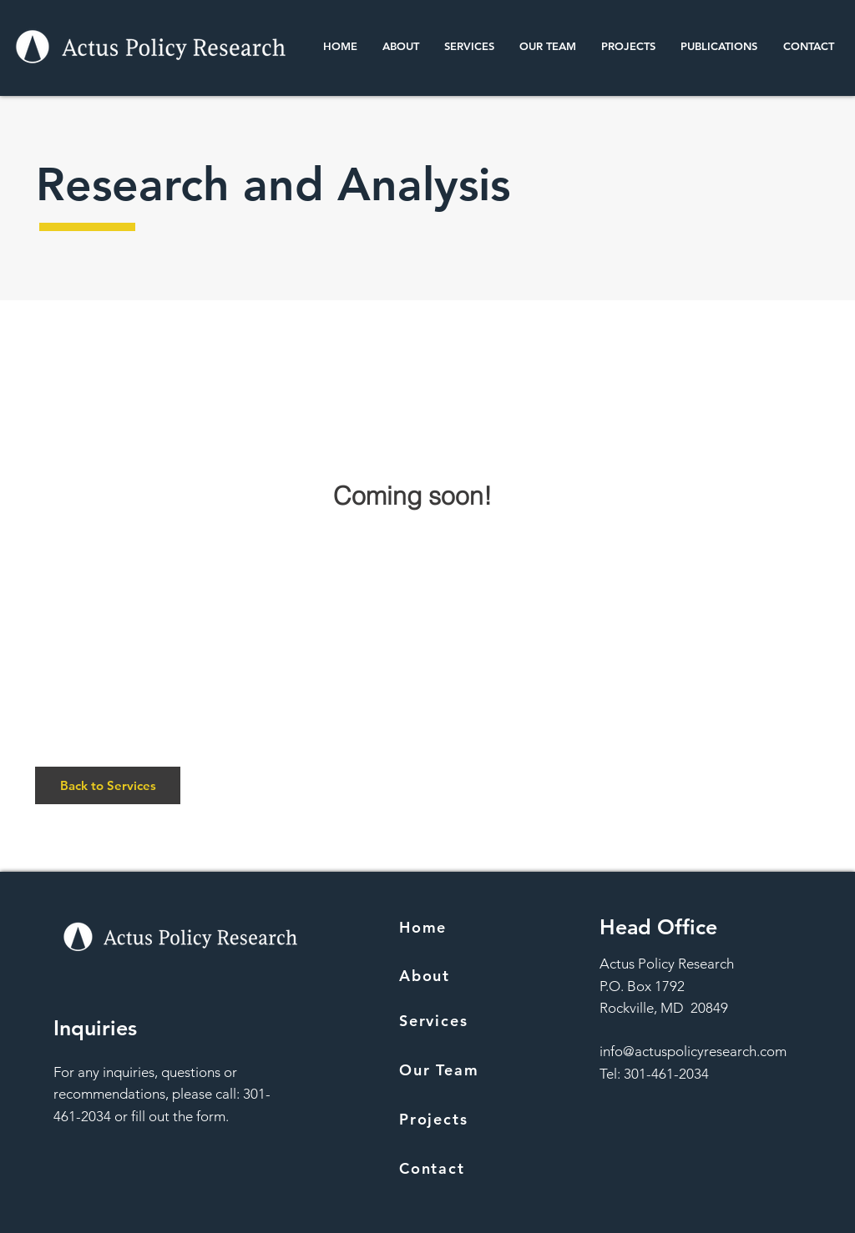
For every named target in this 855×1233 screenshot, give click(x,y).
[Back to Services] (107, 785)
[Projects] (476, 1118)
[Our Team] (476, 1069)
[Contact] (476, 1168)
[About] (476, 975)
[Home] (476, 927)
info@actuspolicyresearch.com (693, 1051)
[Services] (476, 1020)
